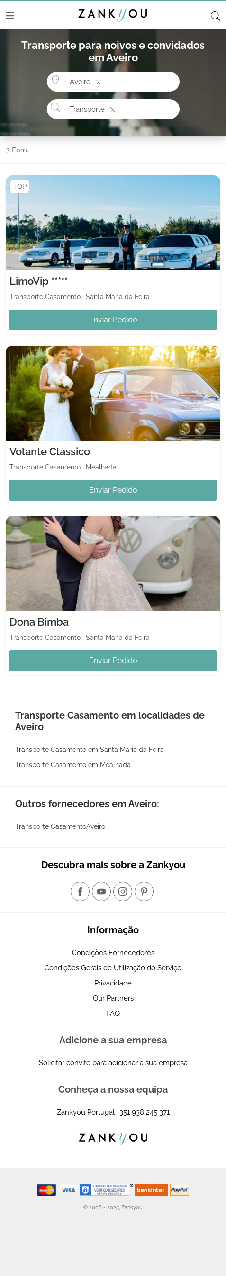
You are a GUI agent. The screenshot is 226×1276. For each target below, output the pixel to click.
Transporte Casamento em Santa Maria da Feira (89, 749)
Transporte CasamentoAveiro (60, 826)
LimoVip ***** (38, 281)
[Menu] (10, 15)
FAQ (113, 1013)
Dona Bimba (39, 622)
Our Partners (113, 998)
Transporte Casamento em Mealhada (73, 765)
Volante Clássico (49, 451)
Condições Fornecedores (113, 952)
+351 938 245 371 (143, 1112)
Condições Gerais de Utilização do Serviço (113, 968)
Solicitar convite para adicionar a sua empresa (113, 1063)
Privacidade (113, 983)
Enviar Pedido (113, 319)
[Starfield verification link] (108, 1189)
